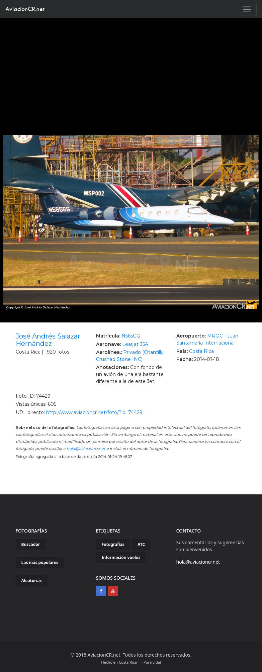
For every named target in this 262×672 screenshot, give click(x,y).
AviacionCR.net (25, 9)
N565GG (130, 336)
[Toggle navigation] (247, 9)
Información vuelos (121, 557)
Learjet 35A (135, 344)
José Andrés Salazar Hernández (48, 340)
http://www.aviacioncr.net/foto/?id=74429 (94, 412)
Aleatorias (31, 580)
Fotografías (113, 544)
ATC (141, 544)
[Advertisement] (131, 68)
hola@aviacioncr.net (86, 448)
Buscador (30, 544)
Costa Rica (201, 351)
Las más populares (40, 562)
